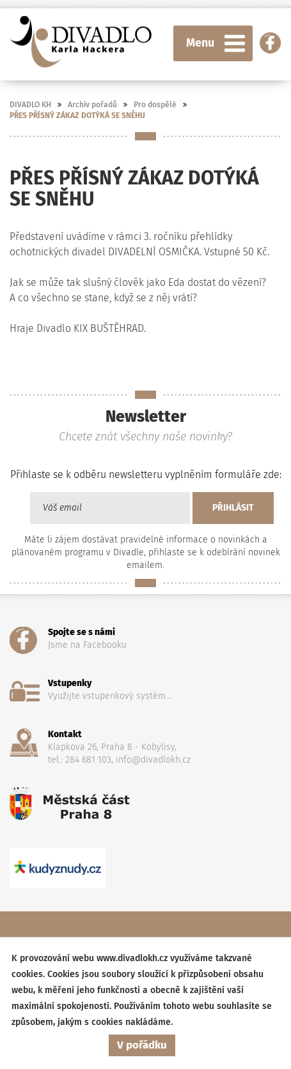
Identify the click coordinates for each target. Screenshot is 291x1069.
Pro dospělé (155, 104)
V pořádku (142, 1045)
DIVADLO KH (30, 104)
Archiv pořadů (92, 104)
